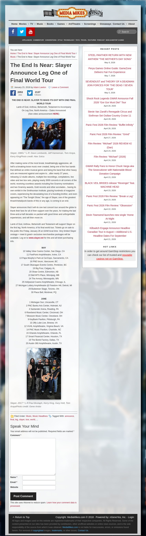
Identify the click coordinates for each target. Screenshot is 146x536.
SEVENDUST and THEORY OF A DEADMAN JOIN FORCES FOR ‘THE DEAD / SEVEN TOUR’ (110, 85)
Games (62, 24)
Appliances (27, 40)
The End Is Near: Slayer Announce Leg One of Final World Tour (47, 53)
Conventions (51, 40)
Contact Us (120, 24)
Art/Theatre (75, 24)
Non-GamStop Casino (115, 40)
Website (14, 487)
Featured (92, 40)
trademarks (57, 530)
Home (14, 24)
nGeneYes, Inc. (118, 517)
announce (69, 416)
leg (16, 419)
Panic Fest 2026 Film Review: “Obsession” (110, 205)
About (131, 24)
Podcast (101, 40)
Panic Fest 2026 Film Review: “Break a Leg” (109, 196)
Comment (15, 435)
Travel (84, 40)
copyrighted (38, 530)
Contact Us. (83, 530)
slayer (21, 419)
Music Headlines (40, 416)
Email (13, 482)
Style (60, 40)
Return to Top (22, 517)
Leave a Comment (60, 87)
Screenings (91, 24)
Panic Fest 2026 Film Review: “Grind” (110, 134)
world (32, 419)
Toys (78, 40)
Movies (24, 24)
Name (13, 477)
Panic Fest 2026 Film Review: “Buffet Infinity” (110, 124)
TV (33, 24)
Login (131, 517)
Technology (69, 40)
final (12, 419)
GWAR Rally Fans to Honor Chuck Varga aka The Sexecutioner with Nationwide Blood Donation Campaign (110, 170)
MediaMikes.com (76, 517)
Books (51, 24)
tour (27, 419)
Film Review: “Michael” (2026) (110, 156)
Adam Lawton (39, 87)
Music (41, 24)
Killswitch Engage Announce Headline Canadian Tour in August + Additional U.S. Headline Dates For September (109, 232)
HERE (56, 114)
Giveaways (105, 24)
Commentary (38, 40)
